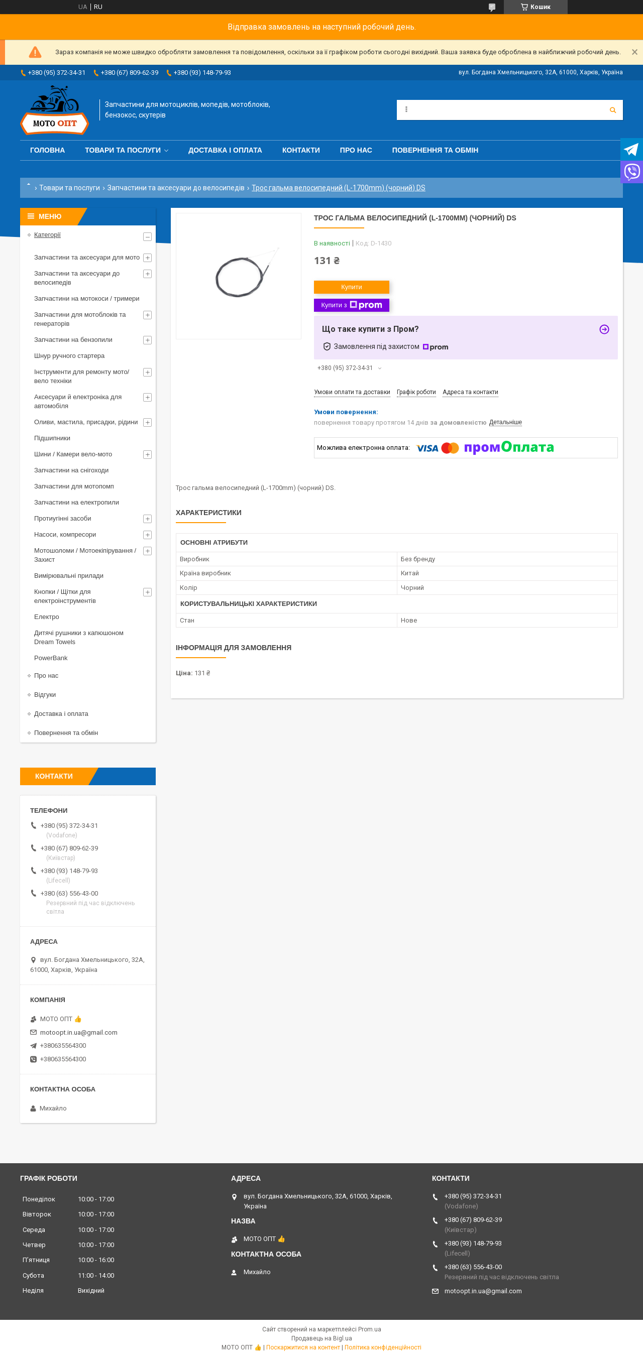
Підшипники (52, 438)
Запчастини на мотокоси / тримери (87, 298)
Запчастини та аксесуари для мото (87, 257)
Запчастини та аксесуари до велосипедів (176, 188)
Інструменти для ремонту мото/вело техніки (81, 376)
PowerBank (50, 658)
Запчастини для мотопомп (74, 486)
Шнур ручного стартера (69, 355)
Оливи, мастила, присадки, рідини (86, 422)
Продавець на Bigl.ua (321, 1338)
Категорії (47, 234)
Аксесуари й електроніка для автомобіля (78, 401)
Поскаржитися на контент (303, 1347)
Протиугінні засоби (62, 518)
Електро (46, 617)
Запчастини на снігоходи (71, 470)
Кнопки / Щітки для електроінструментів (65, 596)
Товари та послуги (123, 150)
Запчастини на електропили (76, 502)
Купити (351, 287)
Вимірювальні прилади (68, 575)
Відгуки (45, 694)
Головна (47, 150)
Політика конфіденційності (383, 1347)
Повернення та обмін (435, 150)
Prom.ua (369, 1329)
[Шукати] (613, 110)
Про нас (356, 150)
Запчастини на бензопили (73, 339)
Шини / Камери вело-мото (73, 454)
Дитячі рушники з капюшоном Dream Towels (79, 637)
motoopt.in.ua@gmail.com (79, 1032)
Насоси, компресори (65, 534)
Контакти (301, 150)
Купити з (351, 305)
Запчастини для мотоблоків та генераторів (80, 319)
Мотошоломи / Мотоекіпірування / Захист (85, 555)
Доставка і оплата (225, 150)
